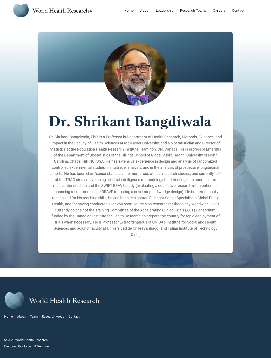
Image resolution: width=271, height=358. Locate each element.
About (145, 10)
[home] (53, 10)
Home (129, 10)
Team (34, 316)
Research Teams (193, 10)
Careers (219, 10)
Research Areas (53, 316)
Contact (238, 10)
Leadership (165, 10)
